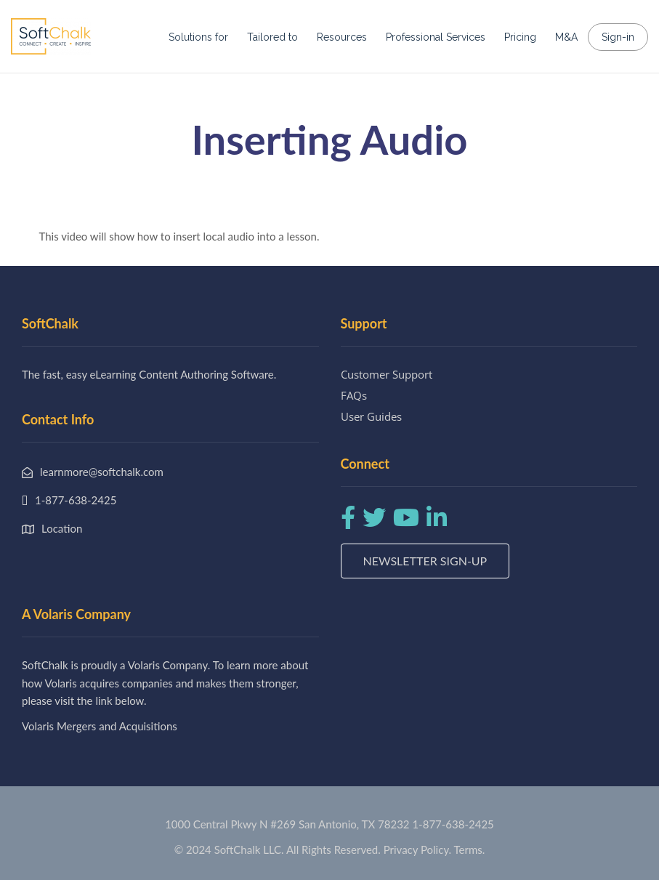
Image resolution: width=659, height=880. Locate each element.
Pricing (520, 37)
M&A (566, 37)
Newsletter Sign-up (425, 561)
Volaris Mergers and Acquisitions (99, 725)
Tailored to (272, 37)
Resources (342, 37)
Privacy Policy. (418, 849)
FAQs (354, 395)
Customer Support (386, 374)
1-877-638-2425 (452, 824)
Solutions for (198, 37)
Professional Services (435, 37)
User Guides (371, 416)
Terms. (469, 849)
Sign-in (618, 37)
